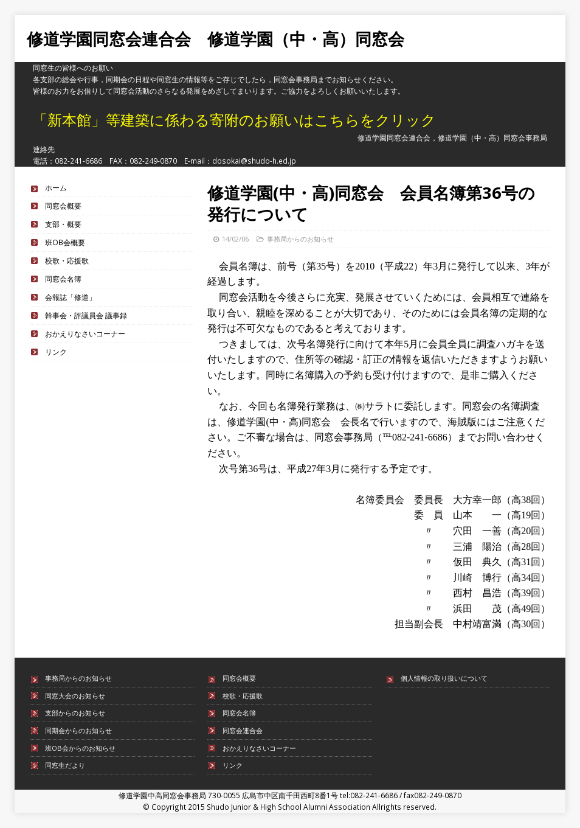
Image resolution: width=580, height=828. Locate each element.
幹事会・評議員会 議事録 (86, 315)
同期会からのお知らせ (78, 730)
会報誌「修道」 (70, 297)
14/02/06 (235, 238)
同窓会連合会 (243, 730)
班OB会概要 (65, 242)
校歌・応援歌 (67, 260)
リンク (56, 352)
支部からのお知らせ (75, 712)
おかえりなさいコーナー (85, 333)
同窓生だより (65, 765)
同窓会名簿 (63, 279)
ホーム (56, 187)
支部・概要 (63, 224)
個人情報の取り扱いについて (444, 678)
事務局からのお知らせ (300, 238)
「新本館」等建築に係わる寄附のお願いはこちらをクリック (234, 120)
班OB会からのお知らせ (80, 748)
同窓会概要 (63, 205)
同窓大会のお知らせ (75, 695)
